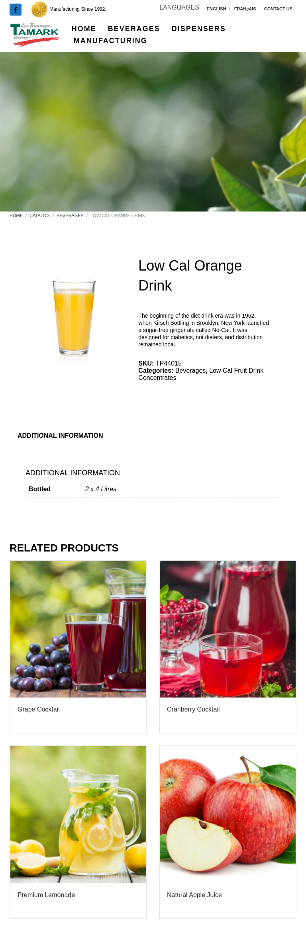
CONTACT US (278, 8)
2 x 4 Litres (100, 489)
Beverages (190, 370)
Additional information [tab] (60, 435)
